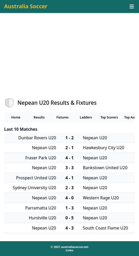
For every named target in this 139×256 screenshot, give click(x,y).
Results (39, 117)
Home (15, 117)
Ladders (86, 117)
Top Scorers (109, 117)
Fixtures (62, 117)
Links (69, 250)
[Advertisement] (69, 60)
